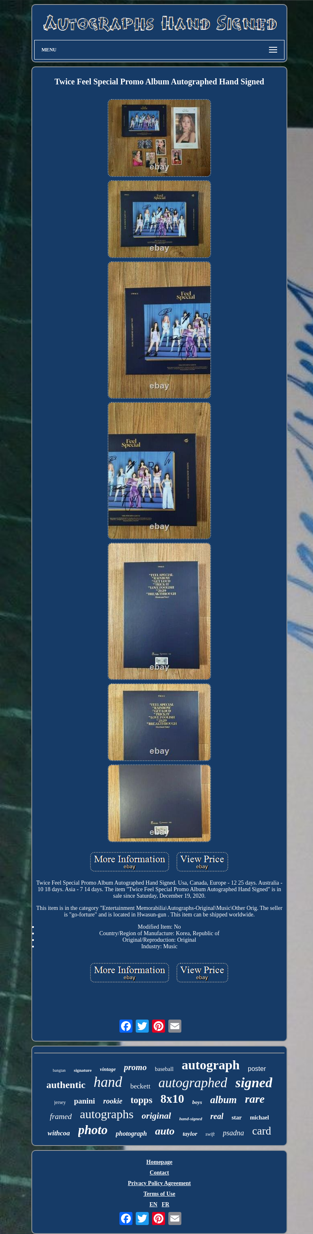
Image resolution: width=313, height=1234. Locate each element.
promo (135, 1067)
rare (255, 1099)
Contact (159, 1173)
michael (259, 1118)
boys (197, 1102)
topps (141, 1100)
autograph (211, 1064)
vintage (108, 1069)
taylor (190, 1133)
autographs (107, 1114)
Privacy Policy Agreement (159, 1183)
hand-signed (190, 1118)
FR (166, 1204)
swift (210, 1134)
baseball (164, 1069)
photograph (131, 1133)
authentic (66, 1084)
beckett (140, 1086)
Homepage (159, 1162)
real (216, 1116)
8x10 (172, 1098)
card (261, 1131)
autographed (193, 1082)
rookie (112, 1101)
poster (257, 1068)
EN (153, 1204)
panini (84, 1101)
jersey (60, 1102)
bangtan (59, 1070)
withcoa (59, 1133)
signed (254, 1082)
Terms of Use (159, 1194)
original (156, 1115)
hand (108, 1082)
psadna (233, 1133)
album (223, 1099)
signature (83, 1070)
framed (61, 1116)
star (236, 1117)
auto (164, 1131)
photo (93, 1130)
